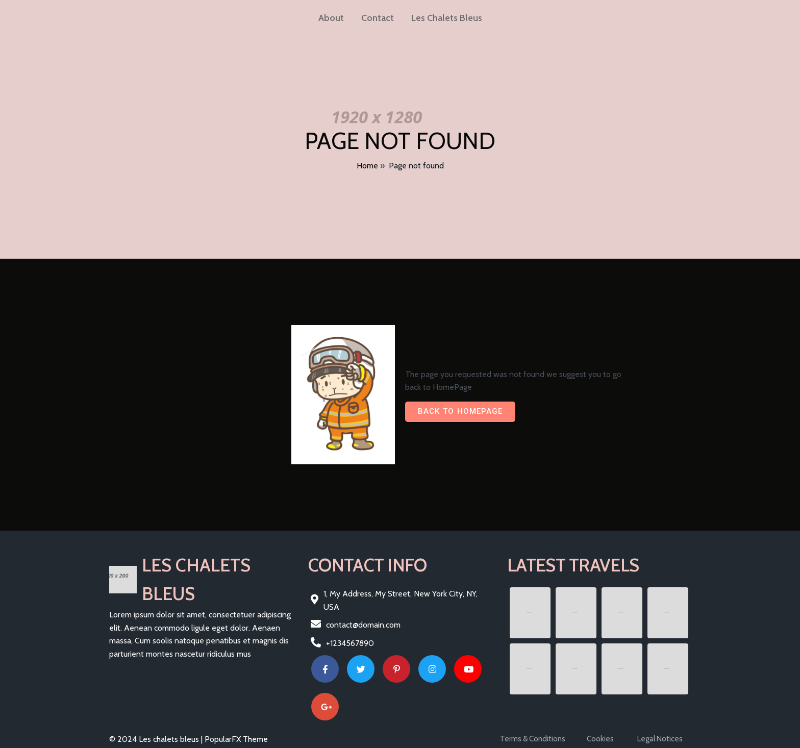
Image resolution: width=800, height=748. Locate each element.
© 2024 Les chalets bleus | (157, 739)
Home (367, 165)
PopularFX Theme (236, 739)
